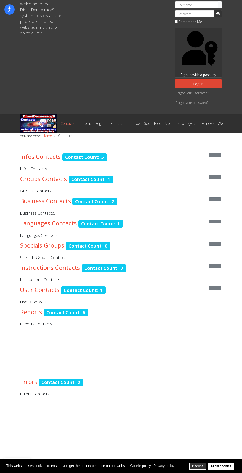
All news (208, 123)
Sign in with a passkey (198, 52)
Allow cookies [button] (221, 466)
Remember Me (190, 21)
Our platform (121, 123)
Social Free (152, 123)
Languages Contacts (48, 223)
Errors (28, 382)
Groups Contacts (43, 179)
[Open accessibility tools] (9, 9)
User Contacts (40, 290)
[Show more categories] (215, 155)
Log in (198, 83)
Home (87, 123)
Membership (174, 123)
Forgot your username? (192, 93)
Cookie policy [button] (140, 466)
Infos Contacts (40, 157)
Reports (31, 312)
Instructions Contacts (50, 268)
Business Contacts (45, 201)
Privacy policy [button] (163, 466)
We (220, 123)
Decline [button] (197, 466)
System (192, 123)
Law (137, 123)
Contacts (67, 123)
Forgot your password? (192, 103)
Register (101, 123)
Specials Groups (42, 245)
